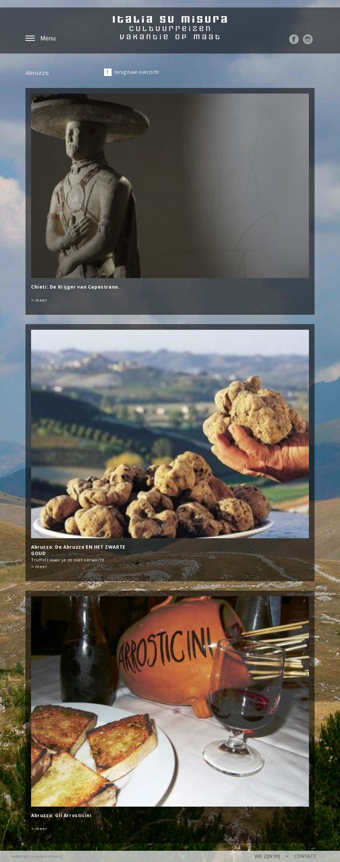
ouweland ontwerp (46, 856)
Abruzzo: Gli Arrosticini (61, 815)
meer (41, 300)
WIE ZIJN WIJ (267, 856)
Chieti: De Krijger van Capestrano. (75, 287)
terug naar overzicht (137, 72)
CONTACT (305, 856)
